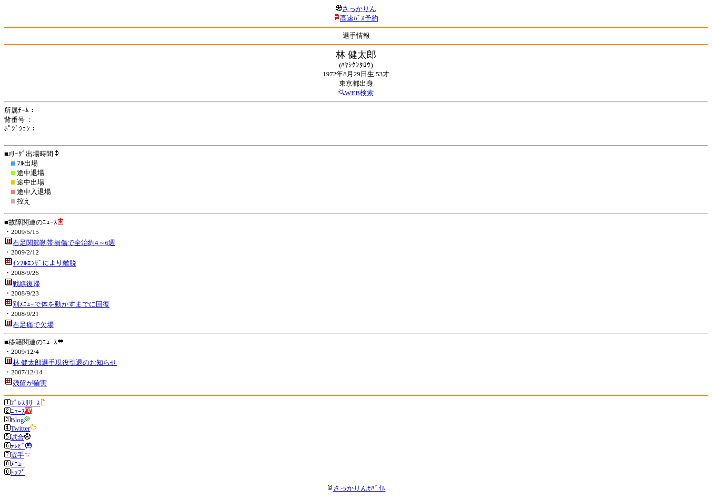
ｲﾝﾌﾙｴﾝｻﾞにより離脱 (44, 263)
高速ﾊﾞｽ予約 (359, 18)
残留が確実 (30, 383)
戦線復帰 (26, 284)
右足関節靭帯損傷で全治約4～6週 (64, 243)
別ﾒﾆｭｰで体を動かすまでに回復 (61, 304)
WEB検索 (359, 93)
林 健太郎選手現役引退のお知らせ (65, 362)
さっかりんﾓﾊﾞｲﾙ (356, 488)
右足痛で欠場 (33, 325)
